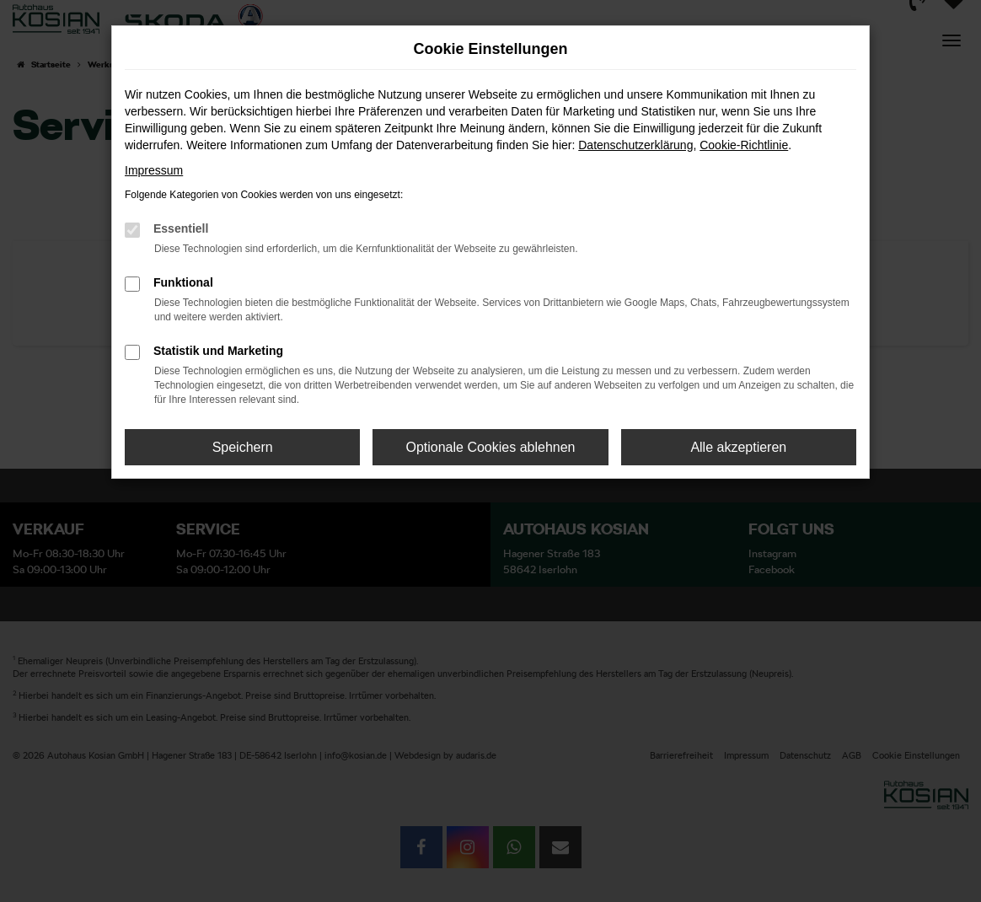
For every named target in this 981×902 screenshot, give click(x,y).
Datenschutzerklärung (635, 145)
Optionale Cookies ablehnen (490, 447)
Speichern (242, 447)
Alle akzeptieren (738, 447)
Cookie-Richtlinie (744, 145)
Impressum (154, 170)
